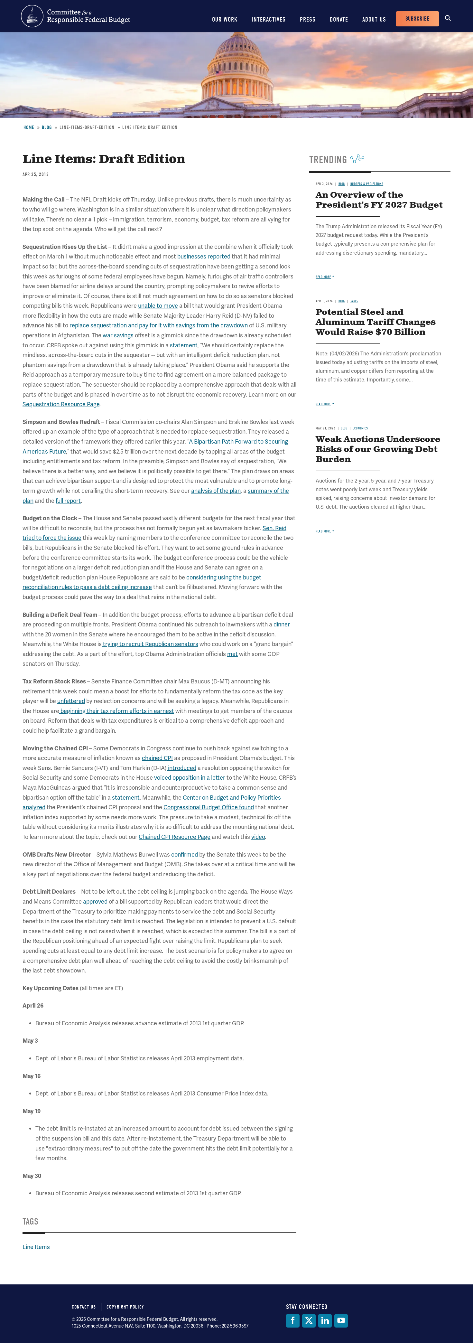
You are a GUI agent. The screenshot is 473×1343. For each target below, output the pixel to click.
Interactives (269, 19)
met (232, 654)
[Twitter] (309, 1321)
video (258, 837)
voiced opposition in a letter (189, 777)
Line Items (36, 1247)
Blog (47, 127)
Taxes (354, 301)
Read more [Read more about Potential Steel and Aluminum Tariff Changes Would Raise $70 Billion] (323, 404)
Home (28, 127)
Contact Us (84, 1307)
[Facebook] (293, 1321)
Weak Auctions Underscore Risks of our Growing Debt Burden (378, 449)
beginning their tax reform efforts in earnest (116, 711)
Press (308, 19)
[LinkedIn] (325, 1321)
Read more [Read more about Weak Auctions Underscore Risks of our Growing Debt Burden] (323, 531)
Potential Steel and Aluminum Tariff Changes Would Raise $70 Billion (376, 322)
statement (184, 345)
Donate (339, 19)
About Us (374, 19)
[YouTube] (341, 1321)
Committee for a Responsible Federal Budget (75, 16)
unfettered (71, 701)
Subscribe (417, 18)
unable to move (158, 305)
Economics (360, 428)
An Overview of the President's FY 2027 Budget (379, 200)
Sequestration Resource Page (61, 404)
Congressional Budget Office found (208, 807)
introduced (181, 768)
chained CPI (157, 758)
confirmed (184, 854)
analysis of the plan (216, 490)
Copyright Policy (125, 1307)
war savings (118, 335)
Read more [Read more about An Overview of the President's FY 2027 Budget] (323, 277)
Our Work (225, 19)
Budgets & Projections (367, 184)
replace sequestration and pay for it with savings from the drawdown (159, 325)
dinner (282, 624)
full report (68, 500)
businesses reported (203, 256)
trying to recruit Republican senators (150, 644)
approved (95, 901)
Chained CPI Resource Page (174, 837)
